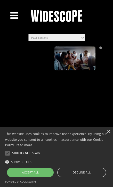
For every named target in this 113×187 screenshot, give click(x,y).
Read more (24, 145)
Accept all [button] (30, 172)
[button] (56, 161)
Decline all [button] (82, 172)
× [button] (108, 132)
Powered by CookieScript (20, 181)
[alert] (56, 157)
